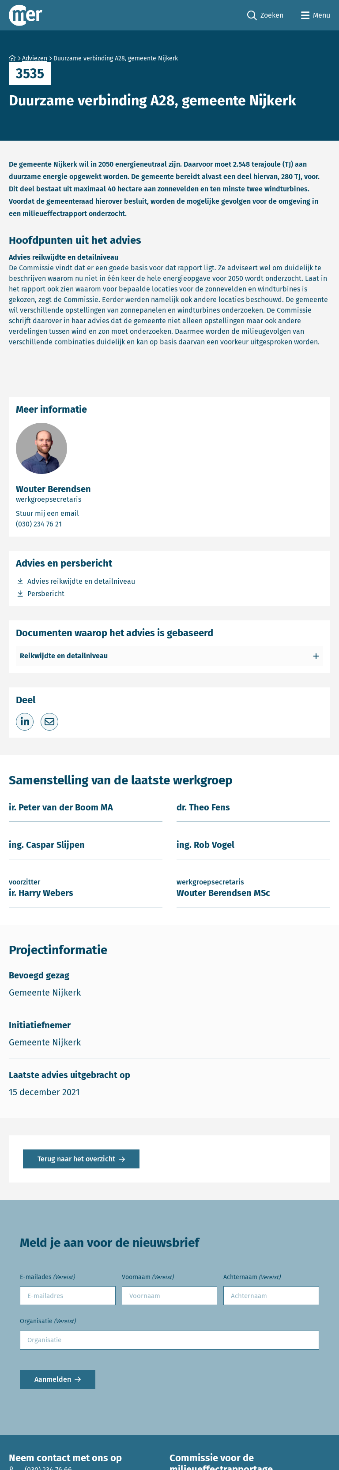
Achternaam (251, 1277)
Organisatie (47, 1321)
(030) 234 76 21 (74, 523)
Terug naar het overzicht (76, 1159)
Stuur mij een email (87, 513)
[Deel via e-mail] (49, 722)
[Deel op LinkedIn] (25, 722)
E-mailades (47, 1277)
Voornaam (147, 1277)
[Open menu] (315, 15)
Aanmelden (52, 1379)
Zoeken (265, 16)
